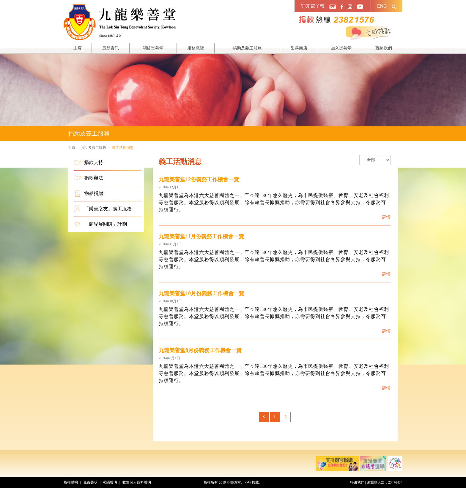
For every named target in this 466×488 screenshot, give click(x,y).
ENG (382, 6)
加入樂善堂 (341, 48)
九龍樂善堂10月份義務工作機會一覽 (201, 293)
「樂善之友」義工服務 (103, 209)
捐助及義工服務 (247, 48)
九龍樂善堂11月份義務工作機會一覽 (201, 236)
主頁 (77, 48)
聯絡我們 (383, 48)
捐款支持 (88, 162)
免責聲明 (90, 482)
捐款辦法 (88, 178)
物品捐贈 (88, 193)
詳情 (386, 217)
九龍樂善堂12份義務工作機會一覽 (199, 179)
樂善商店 (299, 48)
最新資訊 (110, 48)
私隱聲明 (110, 482)
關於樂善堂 (153, 48)
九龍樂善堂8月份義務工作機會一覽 (200, 350)
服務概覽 (195, 48)
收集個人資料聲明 (136, 482)
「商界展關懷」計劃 (100, 224)
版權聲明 (71, 482)
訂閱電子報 (313, 6)
